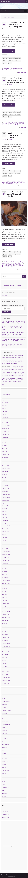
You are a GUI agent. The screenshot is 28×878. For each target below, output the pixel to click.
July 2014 (4, 623)
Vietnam (7, 266)
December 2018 (6, 494)
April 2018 (4, 517)
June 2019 (4, 477)
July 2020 (4, 440)
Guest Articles (5, 721)
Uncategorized (5, 787)
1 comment (23, 127)
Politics (4, 753)
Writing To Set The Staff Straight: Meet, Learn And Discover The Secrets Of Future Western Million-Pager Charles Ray (13, 367)
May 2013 (4, 663)
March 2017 (5, 543)
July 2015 (4, 588)
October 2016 (5, 557)
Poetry (3, 750)
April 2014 (4, 631)
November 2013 (6, 646)
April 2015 (4, 597)
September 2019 (6, 468)
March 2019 (5, 485)
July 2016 (4, 566)
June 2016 (4, 568)
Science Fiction (5, 770)
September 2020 (6, 434)
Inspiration (4, 730)
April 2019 (4, 483)
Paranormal (4, 747)
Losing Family (5, 736)
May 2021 (4, 411)
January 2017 (5, 548)
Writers (4, 796)
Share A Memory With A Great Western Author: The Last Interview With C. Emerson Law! (13, 334)
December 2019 (6, 460)
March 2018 (5, 520)
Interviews (10, 28)
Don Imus (18, 181)
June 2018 (4, 511)
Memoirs (4, 741)
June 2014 (4, 626)
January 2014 (5, 640)
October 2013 (5, 649)
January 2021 (5, 422)
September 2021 (6, 400)
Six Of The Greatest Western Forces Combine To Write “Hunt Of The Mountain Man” (14, 327)
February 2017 (5, 546)
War (3, 790)
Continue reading (8, 51)
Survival (4, 781)
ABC (5, 181)
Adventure (4, 693)
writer (17, 183)
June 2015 (4, 591)
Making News (17, 263)
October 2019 (5, 465)
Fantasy (4, 707)
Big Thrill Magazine (17, 68)
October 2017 (5, 528)
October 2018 (5, 500)
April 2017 (4, 540)
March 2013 (5, 669)
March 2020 (5, 451)
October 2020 (5, 431)
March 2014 (5, 634)
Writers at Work (6, 799)
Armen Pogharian (6, 372)
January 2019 (5, 491)
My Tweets (5, 295)
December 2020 (6, 425)
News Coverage (6, 264)
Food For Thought (6, 710)
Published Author (17, 265)
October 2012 (5, 683)
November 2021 (6, 394)
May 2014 (4, 629)
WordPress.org (5, 817)
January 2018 (5, 523)
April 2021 (4, 414)
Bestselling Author (8, 68)
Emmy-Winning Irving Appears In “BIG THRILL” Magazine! (15, 24)
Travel (3, 784)
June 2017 (4, 534)
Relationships (5, 761)
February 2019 (5, 488)
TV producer (11, 124)
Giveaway (4, 713)
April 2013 (4, 666)
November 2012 (6, 680)
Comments (5, 814)
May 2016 (4, 571)
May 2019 (4, 480)
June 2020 (4, 442)
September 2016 (6, 560)
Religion (4, 764)
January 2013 (5, 674)
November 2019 (6, 463)
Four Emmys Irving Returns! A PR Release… (14, 135)
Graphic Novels (5, 718)
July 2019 (4, 474)
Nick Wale (21, 123)
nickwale (5, 28)
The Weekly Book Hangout (8, 183)
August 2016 (5, 563)
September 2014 (6, 617)
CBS (5, 122)
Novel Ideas (4, 10)
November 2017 (6, 525)
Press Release (5, 759)
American (9, 181)
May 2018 (4, 514)
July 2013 (4, 657)
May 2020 (4, 445)
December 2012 (6, 677)
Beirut (14, 262)
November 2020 (6, 428)
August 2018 (5, 505)
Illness (3, 727)
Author (11, 262)
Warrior (17, 124)
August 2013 (5, 654)
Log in (3, 808)
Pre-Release (5, 756)
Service (4, 776)
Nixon (19, 264)
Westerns (4, 793)
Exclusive (10, 139)
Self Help (4, 773)
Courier (4, 69)
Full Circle (4, 123)
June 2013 (4, 660)
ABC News (6, 262)
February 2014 (5, 637)
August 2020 (5, 437)
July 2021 (4, 405)
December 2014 (6, 609)
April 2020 (4, 448)
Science (4, 767)
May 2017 (4, 537)
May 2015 (4, 594)
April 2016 (4, 574)
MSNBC (14, 123)
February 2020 (5, 454)
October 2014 (5, 614)
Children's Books (6, 701)
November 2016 (6, 554)
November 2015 (6, 580)
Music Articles (5, 744)
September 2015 (6, 583)
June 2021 (4, 408)
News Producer (14, 264)
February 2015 (5, 603)
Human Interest (10, 263)
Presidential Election (7, 265)
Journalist (9, 123)
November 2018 (6, 497)
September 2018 (6, 503)
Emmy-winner (9, 69)
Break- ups (4, 698)
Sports (3, 779)
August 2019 (5, 471)
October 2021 (5, 397)
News (22, 263)
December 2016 (6, 551)
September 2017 (6, 531)
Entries (5, 811)
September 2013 (6, 651)
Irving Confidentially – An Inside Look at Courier (16, 194)
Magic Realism (5, 738)
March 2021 (5, 417)
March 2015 (5, 600)
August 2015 (5, 586)
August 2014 (5, 620)
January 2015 (5, 606)
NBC (18, 123)
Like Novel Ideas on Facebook (10, 282)
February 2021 (5, 420)
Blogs (18, 262)
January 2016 (5, 577)
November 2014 (6, 611)
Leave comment (22, 72)
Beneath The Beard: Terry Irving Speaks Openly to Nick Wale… (16, 80)
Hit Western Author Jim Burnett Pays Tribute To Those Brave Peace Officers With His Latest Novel (12, 361)
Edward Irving (14, 122)
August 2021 (5, 402)
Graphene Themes (11, 876)
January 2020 (5, 457)
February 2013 (5, 671)
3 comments (23, 185)
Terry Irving (16, 69)
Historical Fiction (6, 724)
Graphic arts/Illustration (8, 716)
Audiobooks (5, 696)
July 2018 (4, 508)
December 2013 (6, 643)
